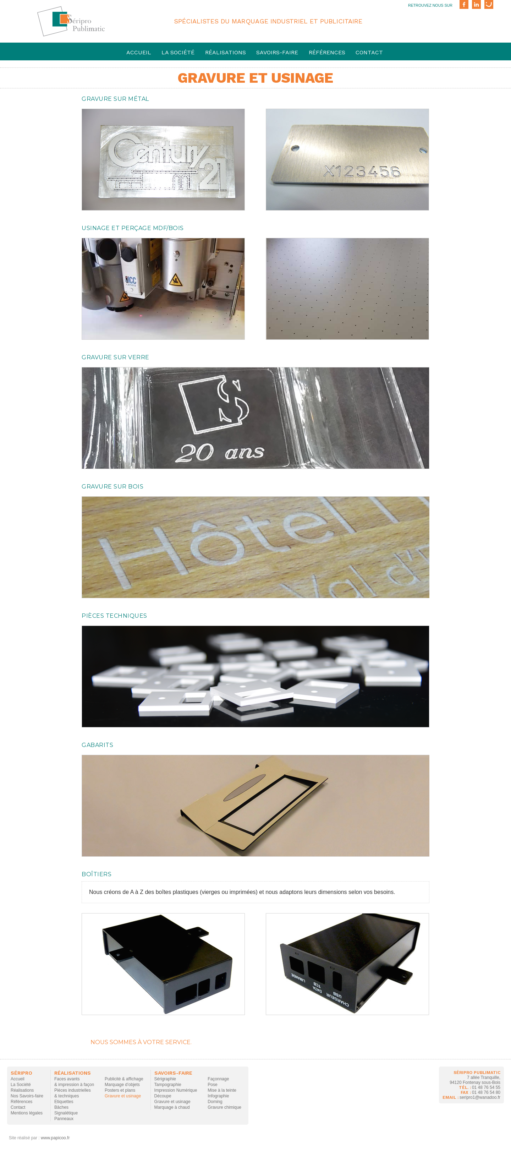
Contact (369, 52)
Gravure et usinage (123, 1095)
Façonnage (218, 1078)
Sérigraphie (165, 1078)
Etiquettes (63, 1101)
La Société (21, 1084)
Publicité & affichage (124, 1078)
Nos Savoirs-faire (27, 1095)
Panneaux (63, 1118)
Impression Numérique (175, 1090)
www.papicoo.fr (55, 1137)
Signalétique (66, 1113)
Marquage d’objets (122, 1084)
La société (177, 52)
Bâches (61, 1107)
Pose (212, 1084)
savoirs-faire (277, 52)
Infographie (218, 1095)
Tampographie (167, 1084)
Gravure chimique (224, 1107)
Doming (215, 1101)
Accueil (138, 52)
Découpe (162, 1095)
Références (327, 52)
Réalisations (225, 52)
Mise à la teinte (222, 1090)
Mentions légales (27, 1113)
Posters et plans (120, 1090)
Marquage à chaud (172, 1107)
